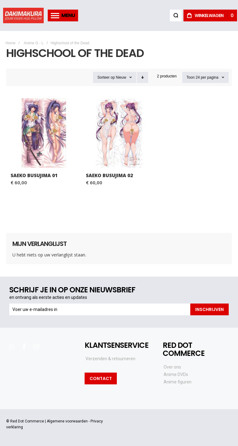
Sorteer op (106, 77)
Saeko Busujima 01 (34, 175)
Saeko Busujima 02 (109, 175)
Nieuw (121, 77)
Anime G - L (34, 43)
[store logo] (23, 15)
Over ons (172, 367)
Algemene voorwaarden (67, 421)
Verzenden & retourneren (110, 358)
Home (10, 43)
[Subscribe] (209, 309)
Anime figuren (178, 381)
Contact (101, 378)
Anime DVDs (176, 374)
